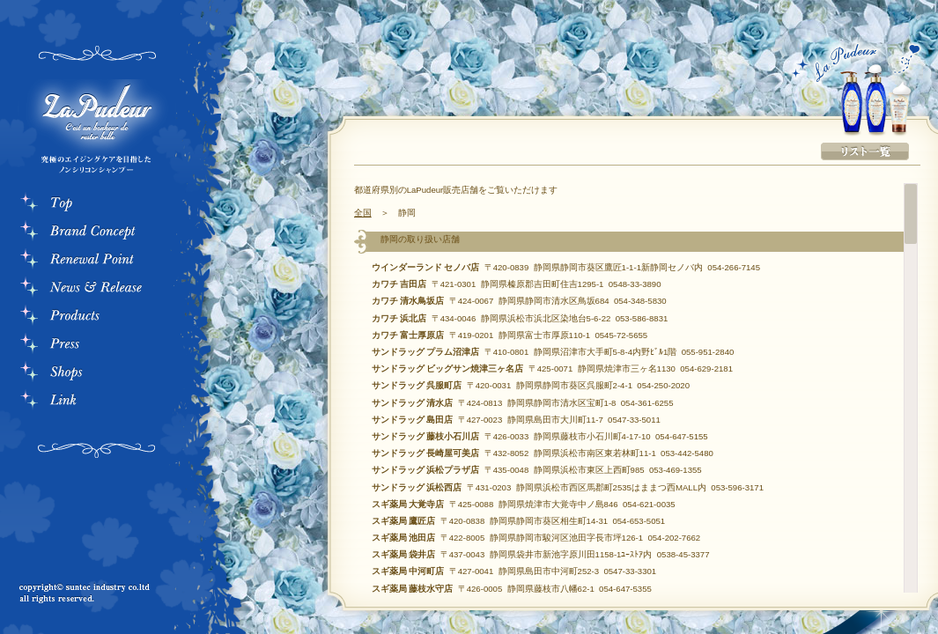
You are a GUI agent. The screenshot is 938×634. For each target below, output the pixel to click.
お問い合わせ (84, 528)
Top (97, 204)
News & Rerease (97, 289)
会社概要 (84, 514)
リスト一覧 (865, 151)
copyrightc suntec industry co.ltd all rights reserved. (88, 594)
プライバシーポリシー (84, 542)
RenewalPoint (97, 261)
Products (97, 317)
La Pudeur (92, 130)
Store (97, 373)
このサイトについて (84, 556)
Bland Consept (97, 232)
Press (97, 345)
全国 (363, 212)
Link (97, 401)
